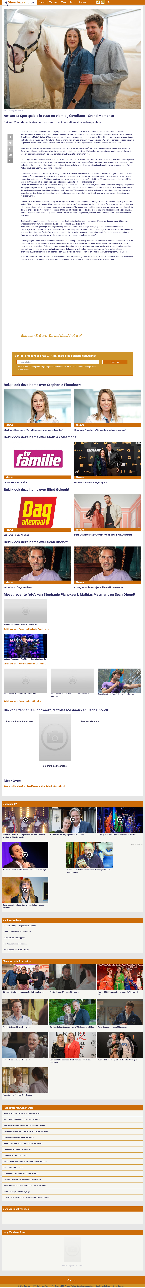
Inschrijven (114, 362)
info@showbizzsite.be (85, 1286)
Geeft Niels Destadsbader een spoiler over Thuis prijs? (25, 1185)
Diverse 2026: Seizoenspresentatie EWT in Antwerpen (23, 992)
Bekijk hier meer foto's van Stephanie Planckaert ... (26, 629)
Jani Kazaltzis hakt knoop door (16, 1155)
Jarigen (82, 2)
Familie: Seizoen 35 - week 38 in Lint (16, 1060)
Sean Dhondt (59, 786)
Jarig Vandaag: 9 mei (14, 1232)
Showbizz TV (10, 804)
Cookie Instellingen (103, 1286)
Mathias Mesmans (32, 786)
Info (52, 1286)
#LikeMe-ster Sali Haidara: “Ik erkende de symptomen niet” (27, 1197)
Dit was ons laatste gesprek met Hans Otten (67, 835)
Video (63, 2)
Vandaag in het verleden (16, 1209)
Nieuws (42, 2)
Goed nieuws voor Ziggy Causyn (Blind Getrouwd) (23, 1143)
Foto (72, 2)
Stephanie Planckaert (13, 786)
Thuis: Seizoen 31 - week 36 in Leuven (64, 992)
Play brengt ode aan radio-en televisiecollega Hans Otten (26, 1131)
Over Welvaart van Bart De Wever (16, 950)
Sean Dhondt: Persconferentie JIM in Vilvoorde (22, 694)
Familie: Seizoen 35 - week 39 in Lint (16, 1027)
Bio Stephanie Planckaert (19, 721)
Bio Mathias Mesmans (55, 765)
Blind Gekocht (47, 786)
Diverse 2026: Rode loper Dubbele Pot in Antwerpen (117, 1060)
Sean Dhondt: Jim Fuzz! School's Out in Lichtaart (116, 694)
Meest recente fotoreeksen (17, 961)
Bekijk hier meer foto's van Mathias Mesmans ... (25, 664)
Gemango (121, 1286)
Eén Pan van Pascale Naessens (16, 944)
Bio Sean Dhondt (90, 721)
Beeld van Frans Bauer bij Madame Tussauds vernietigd (24, 870)
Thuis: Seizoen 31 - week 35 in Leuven (112, 1027)
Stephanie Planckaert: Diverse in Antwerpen (21, 624)
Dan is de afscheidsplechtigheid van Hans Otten (22, 1119)
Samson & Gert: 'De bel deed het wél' (51, 335)
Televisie (53, 2)
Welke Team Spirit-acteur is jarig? (17, 1192)
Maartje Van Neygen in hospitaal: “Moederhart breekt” (24, 1125)
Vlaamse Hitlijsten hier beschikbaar (17, 932)
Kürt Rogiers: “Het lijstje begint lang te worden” (22, 1173)
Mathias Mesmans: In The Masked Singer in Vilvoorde (25, 659)
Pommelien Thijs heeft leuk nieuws (17, 1149)
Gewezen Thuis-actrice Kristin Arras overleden (22, 1113)
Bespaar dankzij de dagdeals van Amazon (20, 926)
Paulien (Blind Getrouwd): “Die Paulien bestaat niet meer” (26, 1161)
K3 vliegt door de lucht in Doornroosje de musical (117, 835)
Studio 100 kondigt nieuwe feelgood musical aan (22, 1179)
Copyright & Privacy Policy (65, 1286)
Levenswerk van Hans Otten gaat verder (19, 1137)
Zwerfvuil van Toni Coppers (14, 938)
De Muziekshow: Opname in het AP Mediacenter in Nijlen (72, 1027)
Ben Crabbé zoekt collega (13, 1167)
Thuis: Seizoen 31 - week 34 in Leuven (17, 1095)
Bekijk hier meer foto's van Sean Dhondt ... (22, 701)
